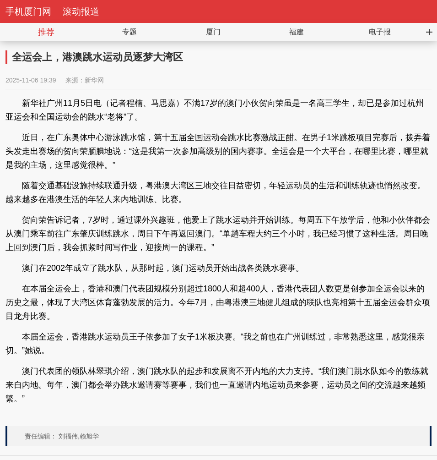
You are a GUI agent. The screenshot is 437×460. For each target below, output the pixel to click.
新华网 (94, 80)
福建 (296, 32)
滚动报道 (81, 11)
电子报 (380, 32)
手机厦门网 (28, 11)
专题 (129, 32)
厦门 (213, 32)
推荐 (46, 32)
